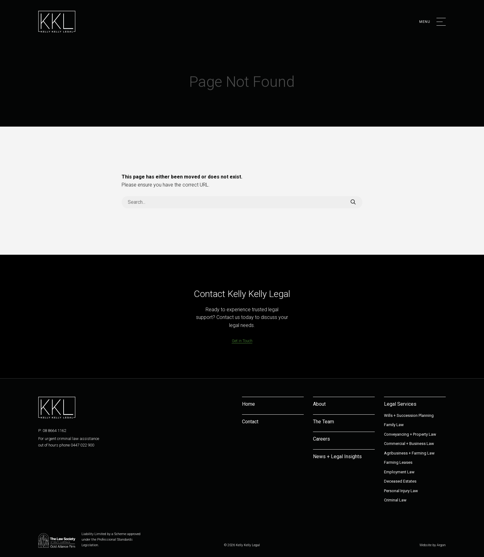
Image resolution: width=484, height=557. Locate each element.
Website (425, 545)
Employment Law (399, 472)
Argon (441, 545)
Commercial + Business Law (409, 443)
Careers (321, 439)
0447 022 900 (82, 445)
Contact (250, 422)
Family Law (394, 424)
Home (248, 404)
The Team (323, 422)
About (319, 404)
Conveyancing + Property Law (410, 434)
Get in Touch (242, 340)
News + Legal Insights (337, 456)
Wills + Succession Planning (409, 415)
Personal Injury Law (401, 490)
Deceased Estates (400, 481)
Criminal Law (395, 500)
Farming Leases (398, 462)
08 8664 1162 (54, 430)
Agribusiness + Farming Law (409, 453)
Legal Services (400, 404)
